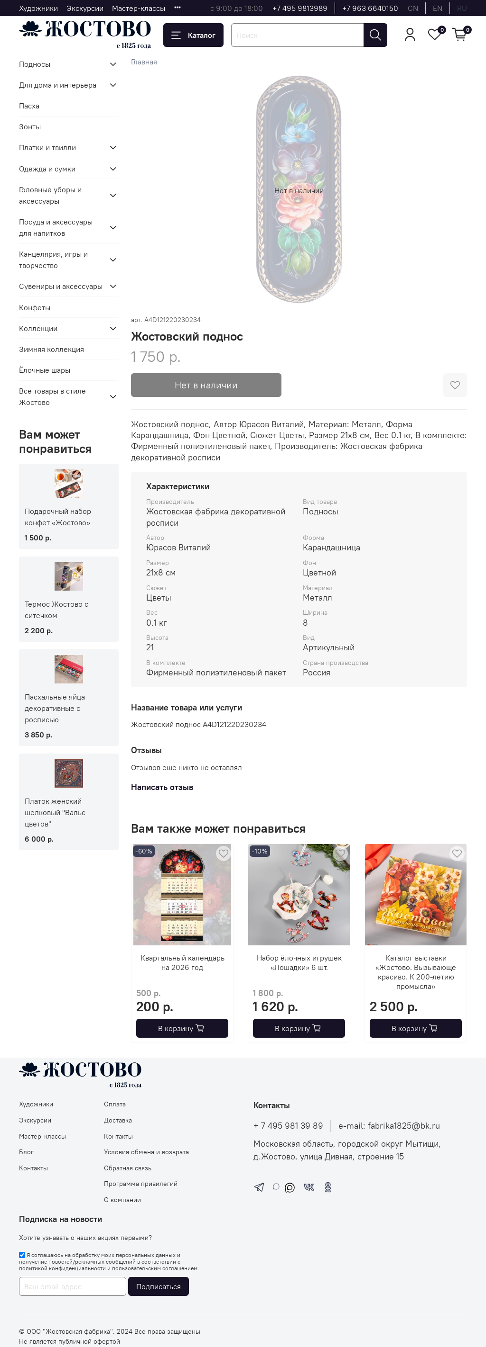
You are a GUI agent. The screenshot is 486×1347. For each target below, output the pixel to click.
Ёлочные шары (44, 370)
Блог (26, 1152)
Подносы (34, 64)
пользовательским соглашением (154, 1268)
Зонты (30, 126)
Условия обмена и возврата (146, 1152)
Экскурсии (84, 8)
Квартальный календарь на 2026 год (182, 962)
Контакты (33, 1168)
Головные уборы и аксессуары (50, 195)
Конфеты (34, 307)
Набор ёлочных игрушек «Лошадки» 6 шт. (298, 962)
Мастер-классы (138, 8)
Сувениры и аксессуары (61, 286)
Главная (144, 61)
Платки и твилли (47, 147)
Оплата (115, 1104)
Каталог (193, 35)
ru (462, 8)
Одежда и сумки (47, 168)
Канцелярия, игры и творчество (53, 259)
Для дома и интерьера (57, 85)
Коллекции (38, 328)
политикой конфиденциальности (62, 1268)
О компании (122, 1199)
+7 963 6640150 (370, 8)
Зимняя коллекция (51, 349)
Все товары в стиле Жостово (52, 396)
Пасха (29, 105)
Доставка (118, 1120)
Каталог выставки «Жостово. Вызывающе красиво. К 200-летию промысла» (415, 972)
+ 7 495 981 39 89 (288, 1126)
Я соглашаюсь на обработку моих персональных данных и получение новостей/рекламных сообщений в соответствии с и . (109, 1261)
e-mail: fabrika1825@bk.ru (389, 1126)
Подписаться (158, 1286)
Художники (38, 8)
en (437, 8)
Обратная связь (127, 1168)
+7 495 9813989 (299, 8)
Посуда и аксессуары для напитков (56, 227)
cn (413, 8)
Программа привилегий (141, 1183)
